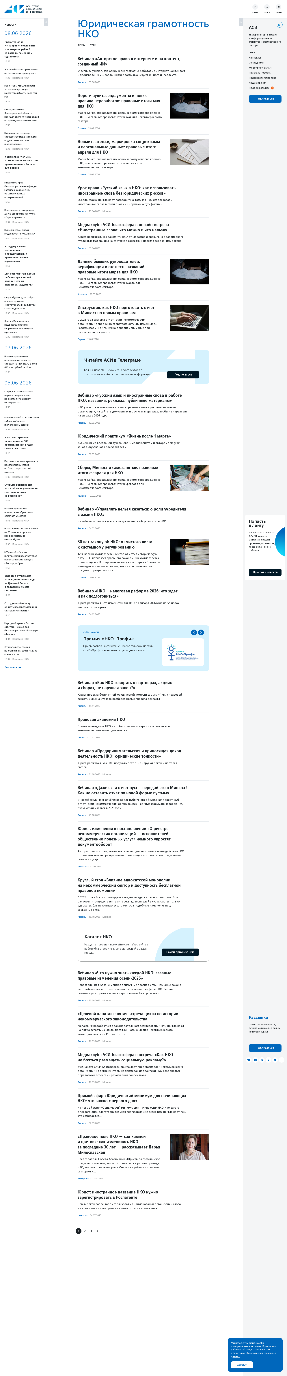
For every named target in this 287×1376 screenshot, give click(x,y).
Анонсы (82, 82)
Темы (81, 45)
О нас (252, 52)
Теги (93, 45)
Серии (81, 339)
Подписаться (183, 374)
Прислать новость (260, 72)
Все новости (12, 667)
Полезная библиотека (262, 77)
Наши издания (257, 82)
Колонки (82, 294)
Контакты (255, 57)
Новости (82, 866)
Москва (106, 211)
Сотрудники (256, 62)
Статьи (82, 128)
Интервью (84, 1178)
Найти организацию (180, 952)
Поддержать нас (259, 87)
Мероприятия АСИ (260, 67)
